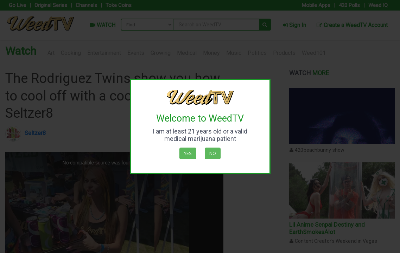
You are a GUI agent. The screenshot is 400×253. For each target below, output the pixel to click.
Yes (188, 153)
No (212, 153)
